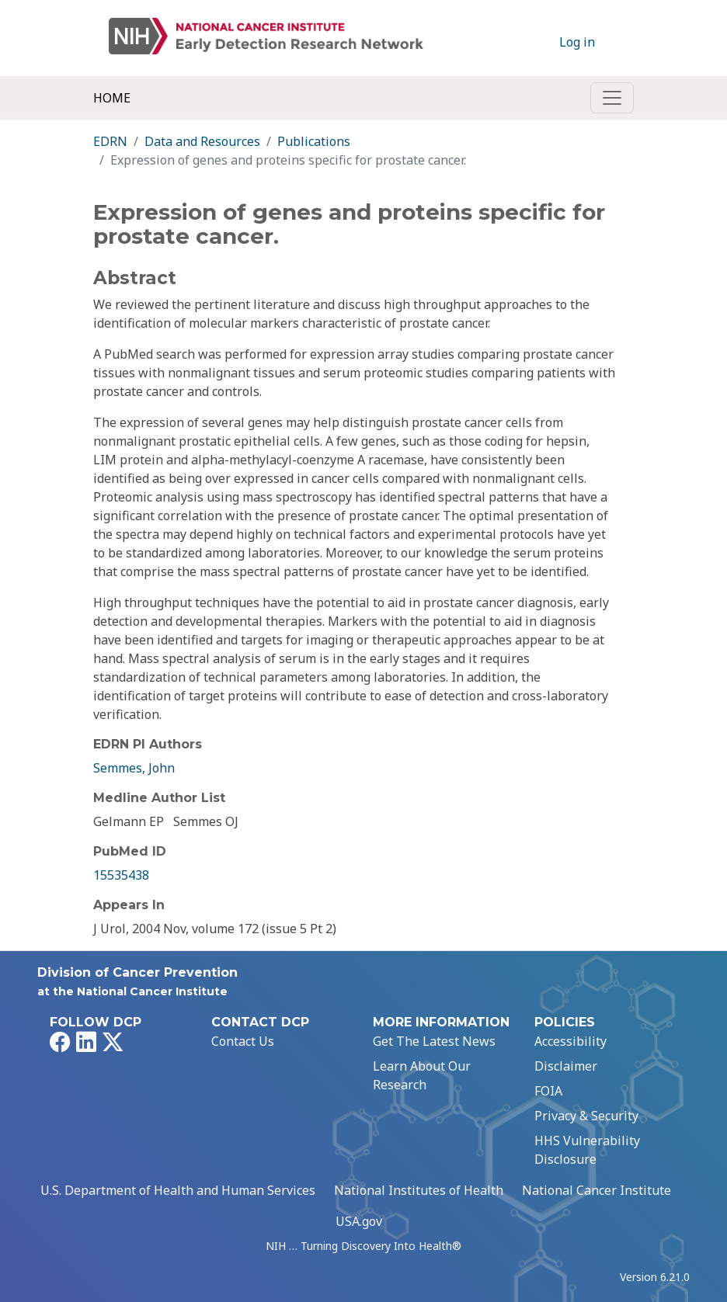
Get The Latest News (434, 1041)
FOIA (548, 1090)
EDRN (110, 141)
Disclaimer (565, 1066)
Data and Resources (202, 141)
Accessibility (570, 1041)
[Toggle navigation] (612, 97)
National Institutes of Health (418, 1190)
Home (111, 97)
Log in (577, 41)
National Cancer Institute (596, 1190)
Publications (313, 141)
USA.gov (359, 1221)
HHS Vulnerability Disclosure (587, 1150)
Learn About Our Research (422, 1075)
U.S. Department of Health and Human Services (177, 1190)
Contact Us (242, 1041)
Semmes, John (134, 767)
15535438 (121, 875)
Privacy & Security (586, 1115)
